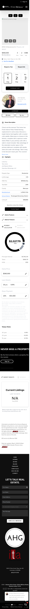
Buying (15, 461)
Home (15, 457)
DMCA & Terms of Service (16, 607)
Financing (15, 466)
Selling (15, 464)
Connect (15, 473)
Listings (15, 459)
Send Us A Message (15, 521)
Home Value (15, 468)
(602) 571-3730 (15, 572)
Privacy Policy (5, 607)
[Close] (27, 593)
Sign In (23, 1)
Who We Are (15, 471)
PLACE (19, 586)
